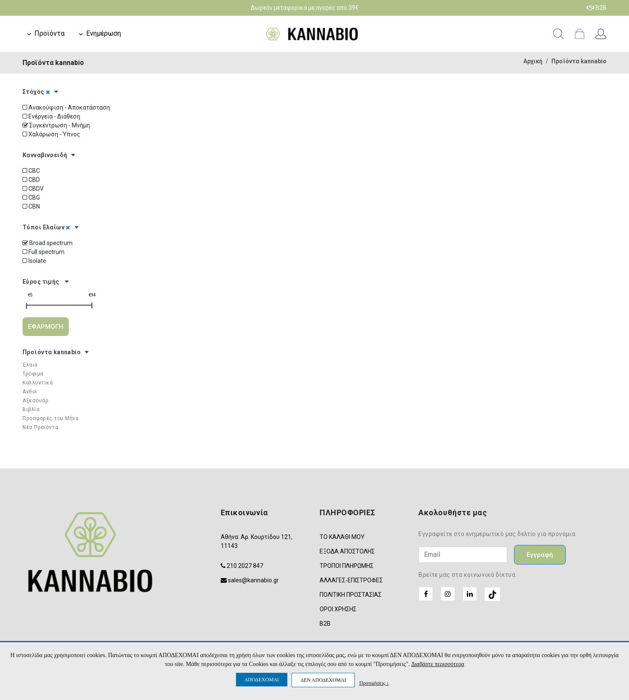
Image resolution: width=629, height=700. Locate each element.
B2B (597, 7)
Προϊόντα (49, 33)
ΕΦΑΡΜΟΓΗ (45, 326)
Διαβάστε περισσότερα (437, 664)
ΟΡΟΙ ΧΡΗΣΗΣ (338, 609)
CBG (31, 197)
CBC (31, 170)
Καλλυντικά (37, 383)
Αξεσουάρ (35, 401)
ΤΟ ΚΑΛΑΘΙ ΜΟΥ (342, 536)
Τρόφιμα (33, 374)
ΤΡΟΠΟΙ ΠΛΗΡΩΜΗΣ (346, 565)
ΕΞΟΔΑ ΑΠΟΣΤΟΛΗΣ (347, 551)
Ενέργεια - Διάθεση (51, 116)
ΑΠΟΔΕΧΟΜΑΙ (261, 680)
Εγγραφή (540, 555)
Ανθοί (29, 392)
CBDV (33, 188)
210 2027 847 (245, 565)
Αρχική (532, 61)
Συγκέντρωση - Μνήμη (56, 125)
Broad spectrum (47, 243)
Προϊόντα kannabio (579, 61)
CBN (31, 206)
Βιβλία (30, 409)
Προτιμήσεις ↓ (374, 683)
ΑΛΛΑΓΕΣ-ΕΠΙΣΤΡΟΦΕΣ (351, 580)
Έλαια (30, 365)
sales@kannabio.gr (253, 580)
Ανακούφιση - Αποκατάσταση (66, 107)
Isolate (34, 260)
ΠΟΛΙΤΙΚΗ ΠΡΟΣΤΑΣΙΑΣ (351, 594)
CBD (31, 179)
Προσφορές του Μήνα (50, 418)
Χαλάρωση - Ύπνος (51, 134)
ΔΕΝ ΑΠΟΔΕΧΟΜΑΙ (323, 680)
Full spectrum (43, 251)
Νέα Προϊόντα (40, 427)
